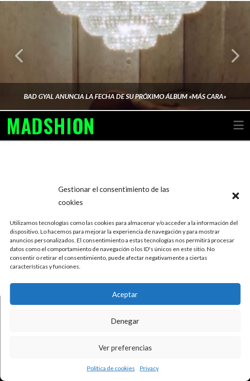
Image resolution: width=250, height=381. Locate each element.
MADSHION (50, 125)
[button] (235, 196)
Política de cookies (111, 368)
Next (229, 55)
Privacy (149, 368)
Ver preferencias (125, 347)
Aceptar (125, 294)
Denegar (125, 321)
